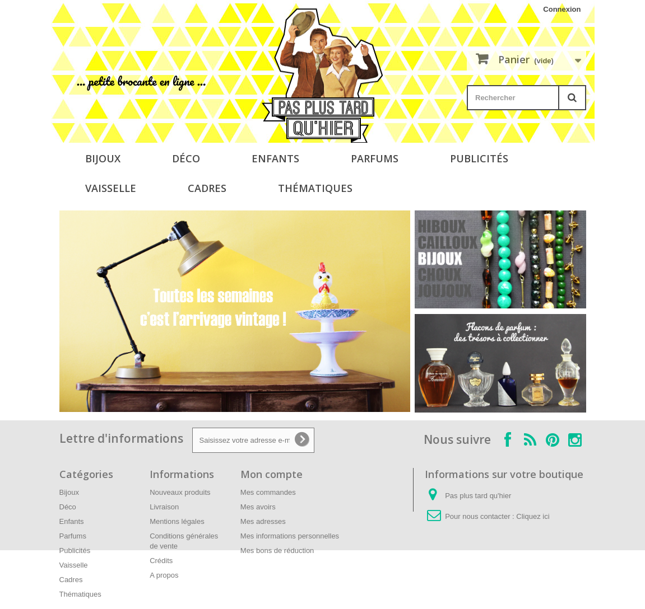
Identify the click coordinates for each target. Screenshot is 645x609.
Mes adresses (263, 521)
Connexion (562, 9)
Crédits (161, 560)
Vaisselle (110, 188)
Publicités (479, 158)
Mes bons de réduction (277, 550)
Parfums (374, 158)
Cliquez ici (532, 516)
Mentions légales (177, 521)
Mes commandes (268, 492)
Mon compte (271, 474)
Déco (186, 158)
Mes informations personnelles (289, 536)
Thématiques (315, 188)
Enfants (275, 158)
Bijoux (102, 158)
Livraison (164, 507)
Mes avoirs (258, 507)
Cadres (207, 188)
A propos (164, 575)
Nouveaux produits (180, 492)
